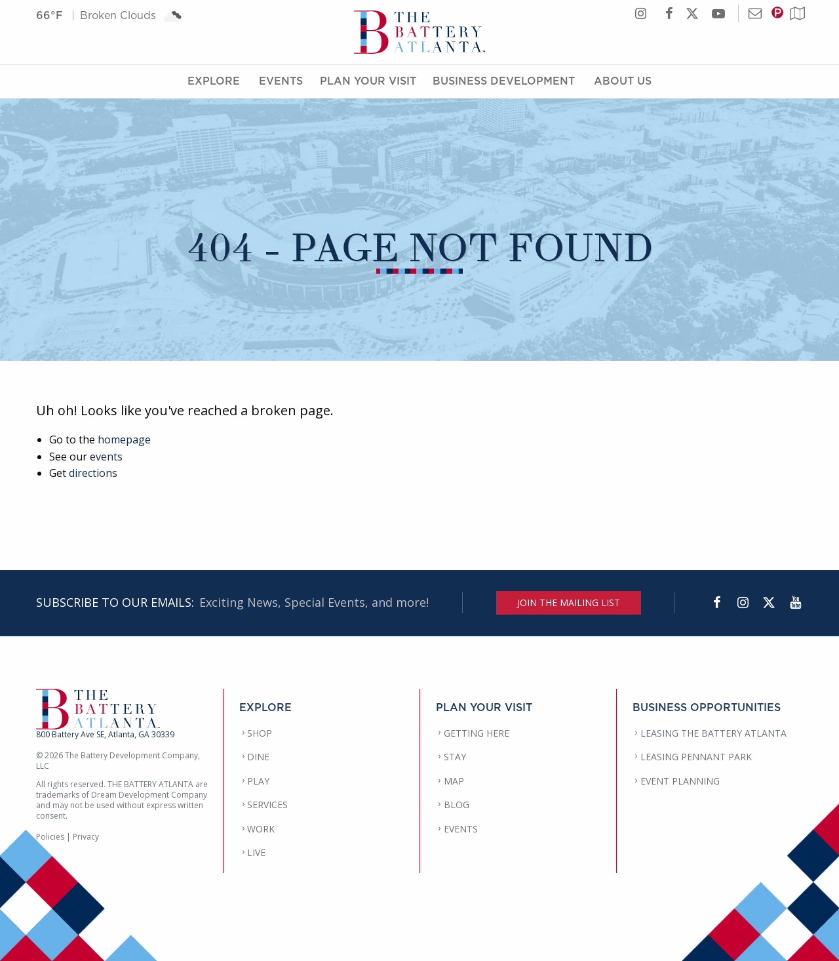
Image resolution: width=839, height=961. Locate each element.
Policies (50, 836)
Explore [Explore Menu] (213, 81)
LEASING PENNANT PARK (696, 756)
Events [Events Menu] (281, 81)
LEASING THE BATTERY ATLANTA (713, 733)
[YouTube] (795, 603)
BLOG (456, 804)
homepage (124, 439)
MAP (454, 781)
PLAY (258, 781)
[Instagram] (743, 603)
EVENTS (461, 829)
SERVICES (267, 804)
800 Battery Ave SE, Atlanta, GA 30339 (105, 734)
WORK (261, 829)
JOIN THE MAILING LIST (568, 602)
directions (93, 473)
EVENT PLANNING (680, 781)
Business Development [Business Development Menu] (504, 81)
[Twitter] (769, 603)
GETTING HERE (476, 733)
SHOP (259, 733)
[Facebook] (716, 603)
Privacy (86, 836)
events (106, 456)
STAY (455, 756)
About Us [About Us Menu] (623, 81)
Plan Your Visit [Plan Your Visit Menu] (368, 81)
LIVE (256, 852)
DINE (258, 756)
